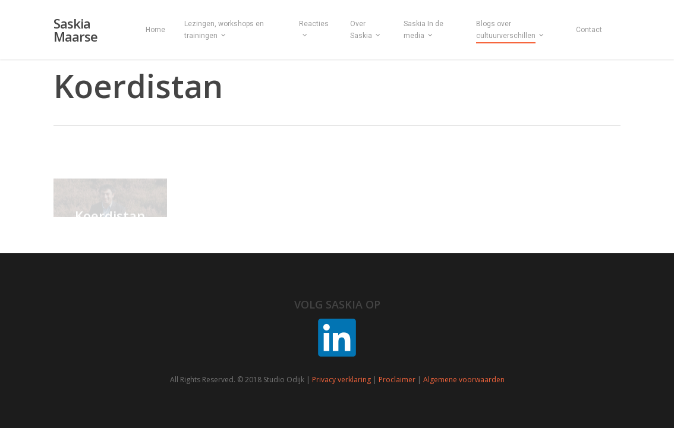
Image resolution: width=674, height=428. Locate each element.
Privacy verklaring (341, 379)
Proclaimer (397, 379)
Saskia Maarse (75, 30)
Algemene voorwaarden (464, 379)
